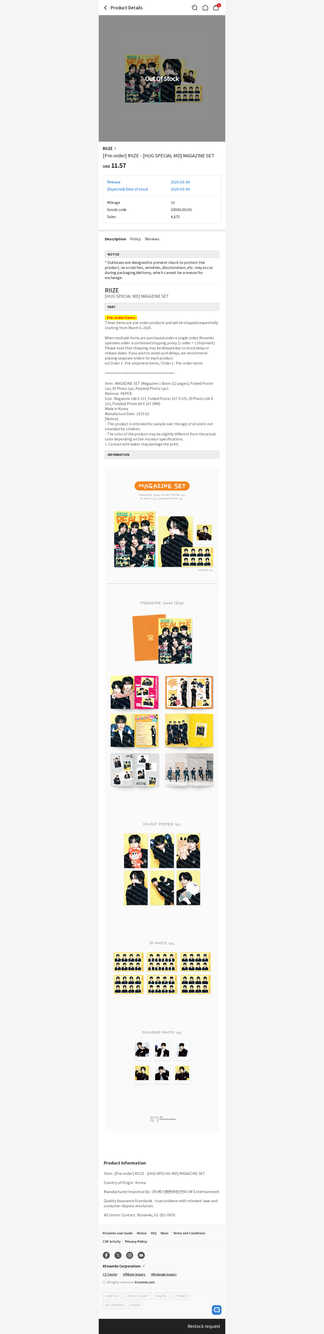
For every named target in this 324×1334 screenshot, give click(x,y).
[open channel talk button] (216, 1310)
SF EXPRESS (114, 1305)
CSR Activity (112, 1241)
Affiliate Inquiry (134, 1274)
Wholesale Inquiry (164, 1274)
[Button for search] (194, 7)
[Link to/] (205, 7)
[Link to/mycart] (216, 7)
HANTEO (112, 1296)
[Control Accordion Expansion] (162, 1265)
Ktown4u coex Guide (118, 1233)
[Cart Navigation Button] (216, 7)
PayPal (161, 1296)
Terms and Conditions (189, 1233)
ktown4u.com (145, 1282)
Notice (142, 1233)
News (165, 1233)
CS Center (110, 1274)
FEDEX (135, 1305)
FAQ (153, 1233)
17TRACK (180, 1296)
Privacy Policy (136, 1241)
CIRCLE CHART (137, 1296)
